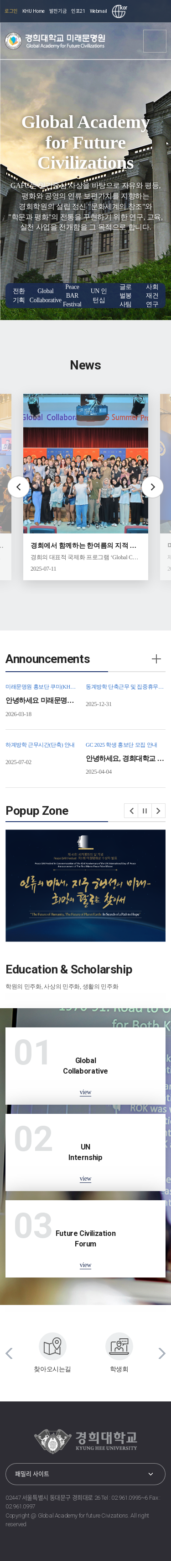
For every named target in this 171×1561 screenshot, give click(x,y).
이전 (131, 811)
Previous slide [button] (18, 487)
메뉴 (155, 41)
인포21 (78, 11)
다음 (159, 811)
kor (122, 8)
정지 (145, 811)
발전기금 (58, 11)
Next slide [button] (152, 487)
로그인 (11, 11)
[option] (85, 487)
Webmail (98, 11)
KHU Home (33, 11)
